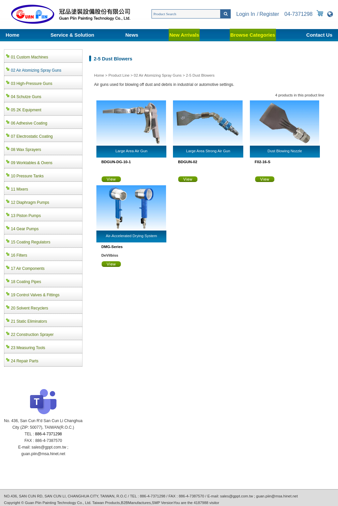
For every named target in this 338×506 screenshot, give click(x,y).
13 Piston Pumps (26, 215)
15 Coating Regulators (30, 242)
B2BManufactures (136, 503)
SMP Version (163, 503)
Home (12, 35)
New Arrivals (184, 35)
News (131, 35)
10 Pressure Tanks (27, 176)
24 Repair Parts (24, 361)
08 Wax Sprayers (26, 149)
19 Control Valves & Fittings (35, 295)
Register (269, 14)
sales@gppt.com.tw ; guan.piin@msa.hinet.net (259, 496)
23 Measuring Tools (28, 347)
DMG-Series (112, 247)
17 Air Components (28, 268)
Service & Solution (72, 35)
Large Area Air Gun (132, 151)
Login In (245, 14)
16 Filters (19, 255)
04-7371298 (299, 14)
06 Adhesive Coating (29, 123)
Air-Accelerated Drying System (131, 236)
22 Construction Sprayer (32, 334)
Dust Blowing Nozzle (285, 151)
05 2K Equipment (26, 110)
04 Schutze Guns (26, 96)
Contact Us (319, 35)
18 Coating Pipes (26, 281)
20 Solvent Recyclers (29, 308)
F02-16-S (262, 162)
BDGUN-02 (187, 162)
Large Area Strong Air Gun (208, 151)
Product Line (118, 75)
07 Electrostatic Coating (32, 136)
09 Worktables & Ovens (31, 163)
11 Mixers (19, 189)
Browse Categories (252, 35)
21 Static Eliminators (29, 321)
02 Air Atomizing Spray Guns (158, 75)
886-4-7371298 (48, 434)
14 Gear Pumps (25, 229)
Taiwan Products (106, 503)
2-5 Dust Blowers (200, 75)
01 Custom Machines (29, 57)
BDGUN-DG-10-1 (116, 162)
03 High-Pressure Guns (31, 83)
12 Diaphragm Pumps (30, 202)
